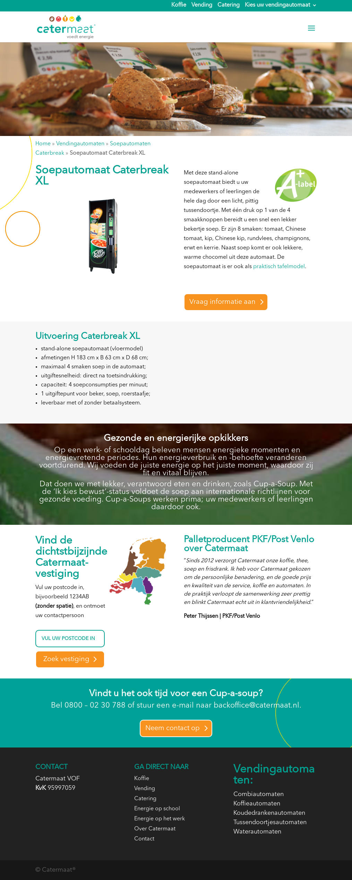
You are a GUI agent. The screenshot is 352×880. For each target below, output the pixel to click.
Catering (228, 5)
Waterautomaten (257, 832)
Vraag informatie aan (222, 302)
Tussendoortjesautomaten (270, 822)
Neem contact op (172, 728)
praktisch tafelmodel (279, 267)
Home (43, 144)
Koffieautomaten (256, 804)
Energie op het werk (159, 819)
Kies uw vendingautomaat (277, 5)
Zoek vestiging (66, 659)
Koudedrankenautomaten (269, 813)
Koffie (178, 5)
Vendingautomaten (80, 144)
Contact (144, 839)
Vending (201, 5)
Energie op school (157, 809)
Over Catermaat (154, 829)
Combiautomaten (258, 794)
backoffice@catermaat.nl (256, 705)
